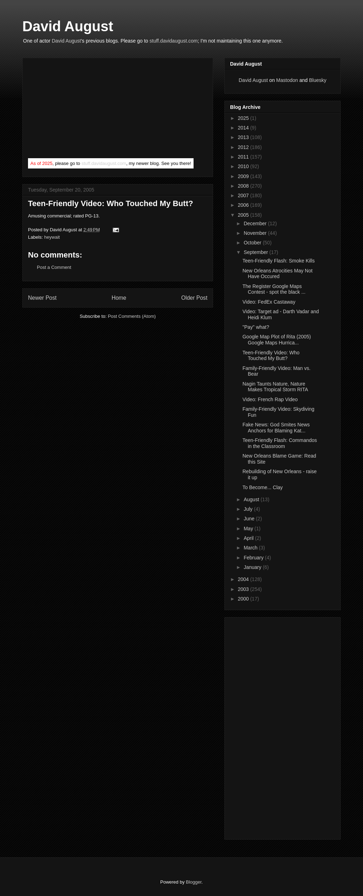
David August (67, 26)
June (250, 518)
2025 (244, 118)
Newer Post (42, 298)
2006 (244, 205)
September (256, 252)
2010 (244, 166)
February (254, 557)
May (249, 528)
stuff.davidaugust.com (174, 41)
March (251, 548)
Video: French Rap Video (270, 399)
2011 (244, 157)
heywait (52, 237)
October (253, 242)
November (256, 233)
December (256, 223)
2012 (244, 147)
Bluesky (317, 80)
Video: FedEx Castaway (268, 302)
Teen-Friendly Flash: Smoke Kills (278, 261)
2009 (244, 176)
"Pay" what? (255, 327)
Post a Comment (54, 267)
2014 (244, 128)
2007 (244, 195)
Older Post (194, 298)
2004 (244, 579)
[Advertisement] (81, 109)
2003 (244, 589)
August (252, 499)
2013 (244, 137)
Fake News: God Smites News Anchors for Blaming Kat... (276, 427)
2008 (244, 186)
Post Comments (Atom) (132, 316)
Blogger (193, 882)
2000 (244, 599)
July (249, 509)
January (253, 567)
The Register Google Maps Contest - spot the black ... (274, 289)
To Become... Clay (262, 487)
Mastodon (287, 80)
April (249, 538)
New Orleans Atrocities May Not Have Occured (277, 274)
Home (119, 298)
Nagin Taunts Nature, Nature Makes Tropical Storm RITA (275, 387)
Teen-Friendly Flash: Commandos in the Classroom (279, 443)
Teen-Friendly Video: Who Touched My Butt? (110, 203)
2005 (244, 215)
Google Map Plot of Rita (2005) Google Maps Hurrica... (276, 339)
